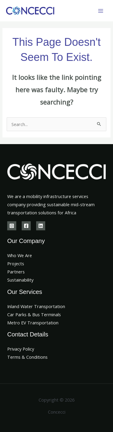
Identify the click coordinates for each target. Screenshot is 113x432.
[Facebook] (26, 225)
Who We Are (19, 255)
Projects (15, 263)
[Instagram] (11, 225)
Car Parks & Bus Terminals (34, 314)
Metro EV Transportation (32, 323)
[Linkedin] (40, 225)
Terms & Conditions (27, 357)
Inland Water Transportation (36, 306)
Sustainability (20, 280)
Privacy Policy (20, 349)
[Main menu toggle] (100, 11)
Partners (16, 272)
